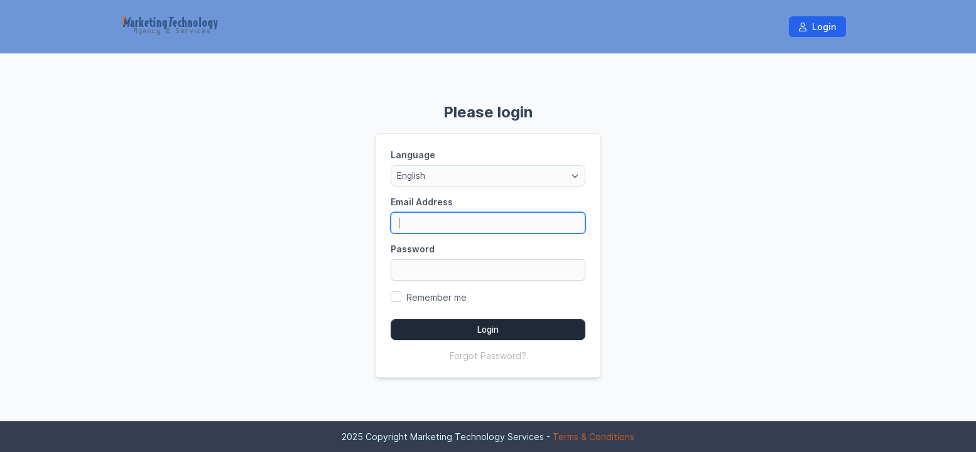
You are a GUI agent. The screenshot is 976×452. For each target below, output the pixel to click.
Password (413, 249)
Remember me (436, 297)
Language (413, 154)
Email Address (422, 201)
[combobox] (488, 175)
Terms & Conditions (593, 436)
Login (817, 26)
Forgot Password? (488, 355)
